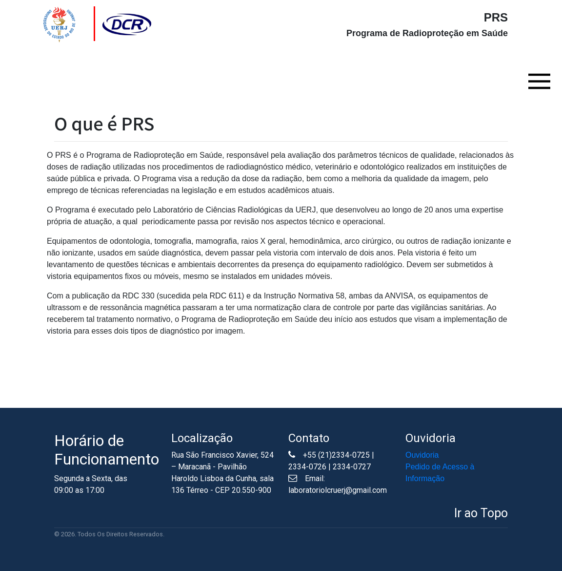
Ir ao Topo (481, 513)
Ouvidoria (422, 455)
